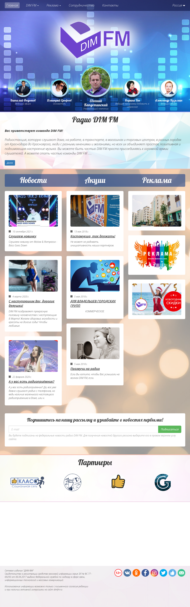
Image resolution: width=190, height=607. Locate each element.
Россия (177, 5)
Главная (12, 5)
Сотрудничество (81, 5)
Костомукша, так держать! (92, 236)
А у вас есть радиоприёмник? (31, 381)
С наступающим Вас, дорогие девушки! (31, 303)
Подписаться (170, 429)
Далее (10, 162)
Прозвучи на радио (85, 369)
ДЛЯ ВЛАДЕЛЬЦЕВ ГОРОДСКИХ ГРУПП (93, 303)
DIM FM (32, 5)
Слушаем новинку (22, 236)
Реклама (54, 5)
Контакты (110, 5)
